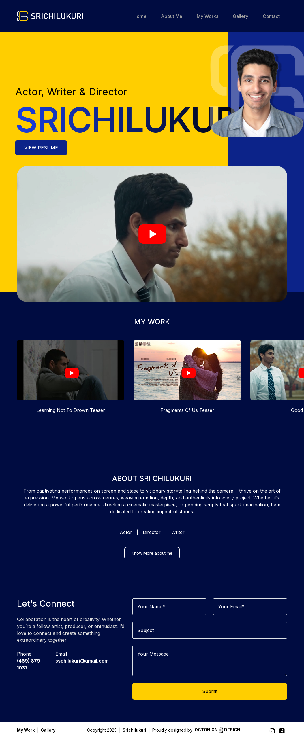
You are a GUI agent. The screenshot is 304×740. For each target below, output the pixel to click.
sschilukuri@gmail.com (81, 669)
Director (152, 541)
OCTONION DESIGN (217, 730)
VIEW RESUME (41, 148)
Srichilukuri (134, 730)
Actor (126, 541)
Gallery (48, 730)
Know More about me (152, 561)
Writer (178, 541)
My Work (26, 730)
